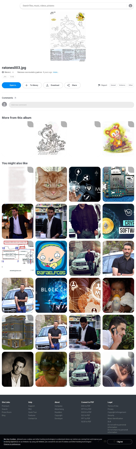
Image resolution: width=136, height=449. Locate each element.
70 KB (12, 77)
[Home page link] (10, 6)
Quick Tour (32, 412)
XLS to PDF (85, 415)
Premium (5, 406)
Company (58, 406)
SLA (109, 422)
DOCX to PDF (86, 412)
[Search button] (123, 6)
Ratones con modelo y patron (28, 72)
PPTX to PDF (86, 409)
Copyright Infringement (117, 412)
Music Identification (115, 419)
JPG (5, 77)
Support (31, 406)
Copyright (58, 415)
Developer (59, 419)
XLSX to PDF (86, 422)
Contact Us (32, 419)
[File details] (17, 138)
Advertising (59, 409)
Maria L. (6, 72)
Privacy (110, 409)
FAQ (30, 409)
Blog (3, 415)
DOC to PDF (85, 406)
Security (111, 415)
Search (5, 409)
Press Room (7, 412)
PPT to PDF (85, 419)
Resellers (58, 412)
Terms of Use (113, 406)
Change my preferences (12, 444)
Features (31, 415)
